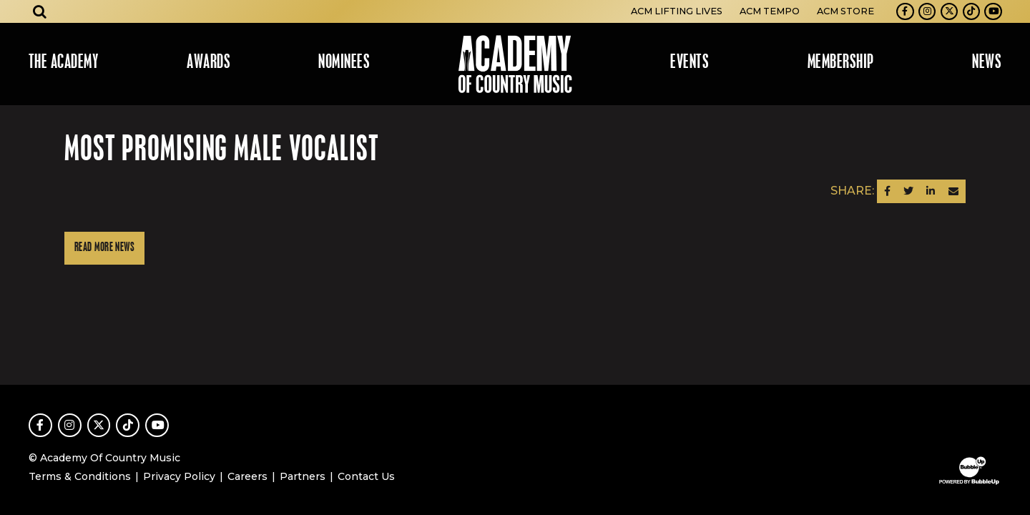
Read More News (104, 247)
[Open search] (40, 11)
